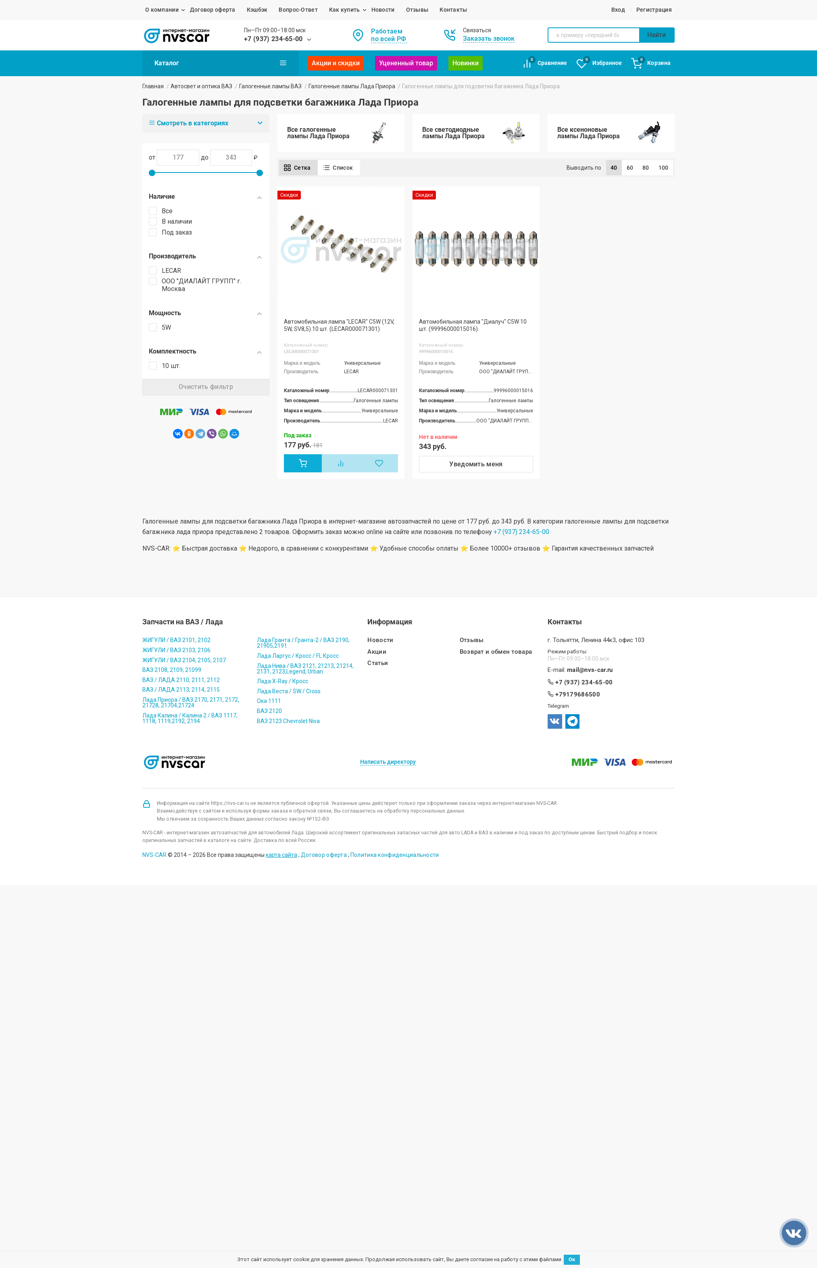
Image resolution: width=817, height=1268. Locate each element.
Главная (153, 86)
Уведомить (476, 464)
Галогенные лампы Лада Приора (351, 86)
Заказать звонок (489, 38)
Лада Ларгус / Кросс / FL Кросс (298, 656)
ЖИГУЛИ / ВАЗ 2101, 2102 (176, 640)
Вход (618, 9)
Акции (376, 652)
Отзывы (417, 9)
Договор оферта (213, 9)
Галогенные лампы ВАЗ (270, 86)
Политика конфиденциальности (394, 855)
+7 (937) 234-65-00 (273, 39)
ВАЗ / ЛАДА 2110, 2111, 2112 (181, 680)
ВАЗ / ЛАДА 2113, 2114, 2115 (181, 689)
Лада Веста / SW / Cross (289, 691)
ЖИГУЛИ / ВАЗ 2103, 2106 (176, 650)
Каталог (220, 63)
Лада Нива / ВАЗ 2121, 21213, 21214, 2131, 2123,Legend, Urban (305, 668)
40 (614, 167)
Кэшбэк (257, 9)
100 (664, 167)
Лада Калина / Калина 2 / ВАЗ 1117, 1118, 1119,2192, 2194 (190, 718)
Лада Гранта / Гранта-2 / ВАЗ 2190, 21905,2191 (303, 643)
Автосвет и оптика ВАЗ (201, 86)
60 (630, 167)
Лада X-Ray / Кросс (282, 681)
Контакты (453, 9)
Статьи (377, 663)
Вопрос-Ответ (298, 9)
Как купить (344, 9)
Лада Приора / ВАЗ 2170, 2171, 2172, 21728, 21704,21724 (190, 702)
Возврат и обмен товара (496, 652)
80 (645, 167)
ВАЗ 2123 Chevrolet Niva (288, 721)
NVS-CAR (154, 855)
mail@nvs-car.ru (590, 670)
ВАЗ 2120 (269, 711)
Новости (383, 9)
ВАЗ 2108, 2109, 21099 (171, 670)
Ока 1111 (269, 701)
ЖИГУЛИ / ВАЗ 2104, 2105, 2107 (184, 660)
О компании (162, 9)
